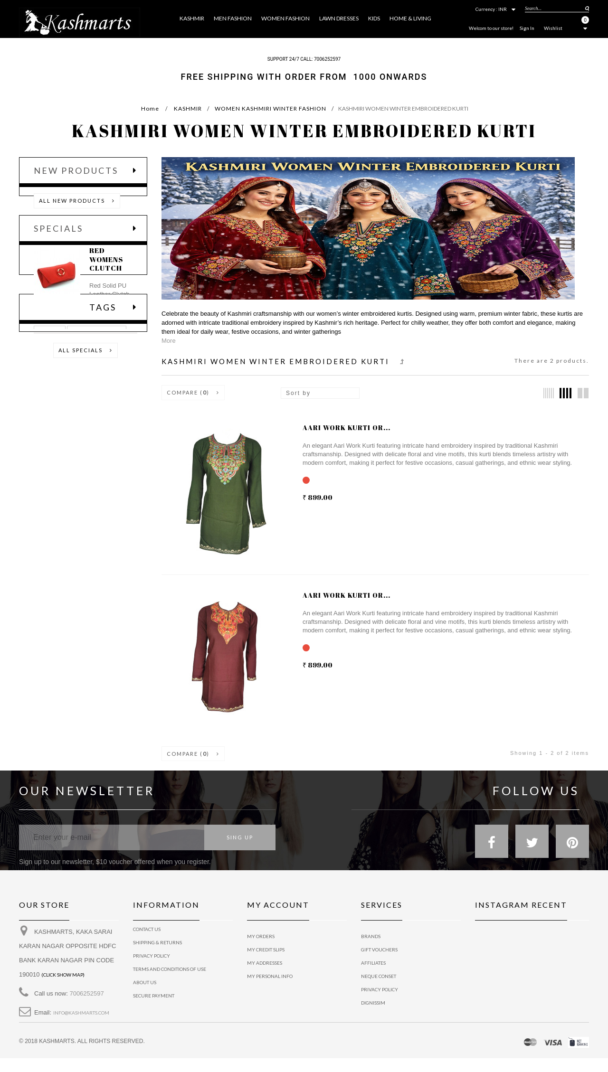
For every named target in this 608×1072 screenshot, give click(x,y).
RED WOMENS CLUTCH (106, 286)
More (169, 340)
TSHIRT (49, 459)
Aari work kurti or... (346, 427)
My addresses (264, 963)
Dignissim (373, 1003)
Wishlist (553, 28)
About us (144, 989)
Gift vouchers (379, 949)
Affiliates (373, 963)
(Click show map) (63, 982)
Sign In (527, 28)
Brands (370, 936)
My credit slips (266, 949)
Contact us (147, 936)
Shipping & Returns (157, 949)
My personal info (270, 976)
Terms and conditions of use (169, 976)
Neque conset (378, 976)
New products (76, 170)
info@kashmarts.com (81, 1020)
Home (150, 108)
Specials (58, 248)
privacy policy (151, 963)
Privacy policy (379, 989)
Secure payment (153, 1003)
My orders (261, 936)
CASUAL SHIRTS (97, 459)
